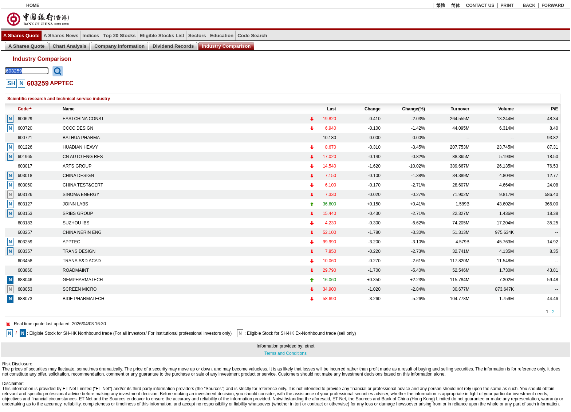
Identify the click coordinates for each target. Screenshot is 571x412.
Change (373, 108)
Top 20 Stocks (119, 35)
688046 (25, 279)
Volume (506, 108)
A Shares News (61, 35)
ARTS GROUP (77, 166)
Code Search (252, 35)
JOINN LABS (75, 204)
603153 (25, 213)
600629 (25, 118)
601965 (25, 156)
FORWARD (553, 5)
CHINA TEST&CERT (83, 185)
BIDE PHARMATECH (83, 298)
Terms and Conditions (285, 353)
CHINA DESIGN (78, 175)
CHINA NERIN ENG (82, 232)
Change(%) (413, 108)
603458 (25, 260)
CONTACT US (480, 5)
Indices (90, 35)
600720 (25, 128)
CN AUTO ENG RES (83, 156)
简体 (455, 5)
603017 (25, 166)
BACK (529, 5)
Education (221, 35)
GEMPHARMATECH (83, 279)
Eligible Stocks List (162, 35)
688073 (25, 298)
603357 (25, 251)
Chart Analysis (70, 46)
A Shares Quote (21, 35)
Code (25, 108)
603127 (25, 204)
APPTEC (71, 241)
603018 (25, 175)
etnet (310, 346)
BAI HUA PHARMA (81, 137)
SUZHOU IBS (76, 222)
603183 (25, 222)
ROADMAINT (76, 270)
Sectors (197, 35)
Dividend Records (173, 46)
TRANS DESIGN (79, 251)
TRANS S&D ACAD (82, 260)
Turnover (460, 108)
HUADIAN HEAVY (80, 147)
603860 (25, 270)
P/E (554, 108)
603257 (25, 232)
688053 (25, 289)
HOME (32, 5)
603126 (25, 194)
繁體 (440, 5)
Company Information (119, 46)
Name (69, 108)
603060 (25, 185)
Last (331, 108)
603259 (25, 241)
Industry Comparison (226, 46)
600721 (25, 137)
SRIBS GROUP (78, 213)
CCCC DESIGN (78, 128)
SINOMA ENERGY (81, 194)
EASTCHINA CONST (83, 118)
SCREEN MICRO (80, 289)
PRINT (507, 5)
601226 (25, 147)
